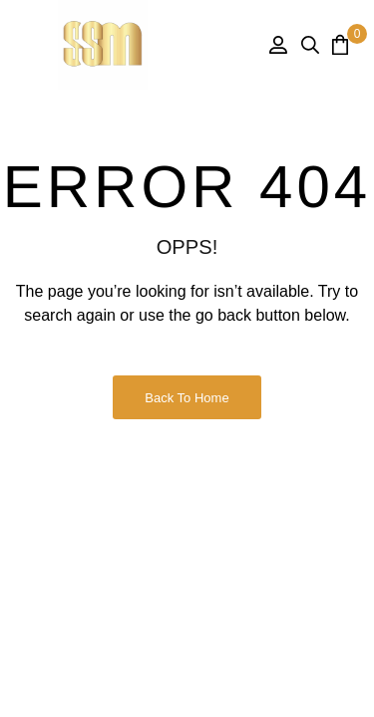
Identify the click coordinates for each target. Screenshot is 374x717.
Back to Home (186, 397)
